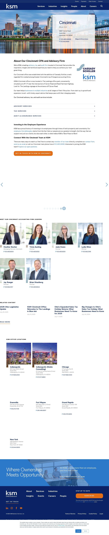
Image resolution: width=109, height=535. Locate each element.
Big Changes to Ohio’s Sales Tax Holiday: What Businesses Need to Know (93, 309)
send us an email (19, 144)
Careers (93, 6)
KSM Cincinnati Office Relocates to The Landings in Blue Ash (38, 309)
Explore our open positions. (27, 147)
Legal (101, 513)
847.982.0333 (67, 375)
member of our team (61, 142)
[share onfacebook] (16, 508)
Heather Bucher (10, 247)
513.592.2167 (9, 287)
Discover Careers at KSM (72, 477)
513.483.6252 (35, 251)
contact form (89, 142)
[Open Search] (102, 6)
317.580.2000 (15, 375)
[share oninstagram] (12, 508)
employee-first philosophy (23, 131)
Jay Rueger (8, 282)
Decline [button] (85, 531)
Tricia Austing (35, 247)
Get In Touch (12, 501)
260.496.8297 (41, 410)
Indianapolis (15, 367)
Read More (5, 322)
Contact (100, 1)
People (74, 6)
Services (41, 6)
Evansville (14, 403)
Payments (83, 1)
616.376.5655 (67, 414)
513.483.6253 (9, 251)
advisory (32, 65)
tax (36, 65)
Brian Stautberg (36, 282)
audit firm (44, 65)
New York (14, 440)
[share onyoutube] (21, 508)
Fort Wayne (41, 403)
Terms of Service (89, 501)
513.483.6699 (66, 39)
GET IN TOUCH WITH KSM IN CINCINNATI (33, 153)
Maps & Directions (81, 39)
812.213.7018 (15, 409)
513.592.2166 (87, 251)
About (83, 6)
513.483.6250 (61, 251)
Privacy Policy (61, 525)
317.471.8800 (41, 377)
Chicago (65, 367)
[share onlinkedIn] (7, 508)
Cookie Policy (93, 513)
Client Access (92, 1)
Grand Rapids (68, 403)
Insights (64, 6)
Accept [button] (78, 531)
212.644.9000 (15, 447)
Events (77, 1)
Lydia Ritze (86, 247)
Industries (52, 6)
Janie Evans (60, 247)
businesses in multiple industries (36, 90)
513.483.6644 (35, 287)
